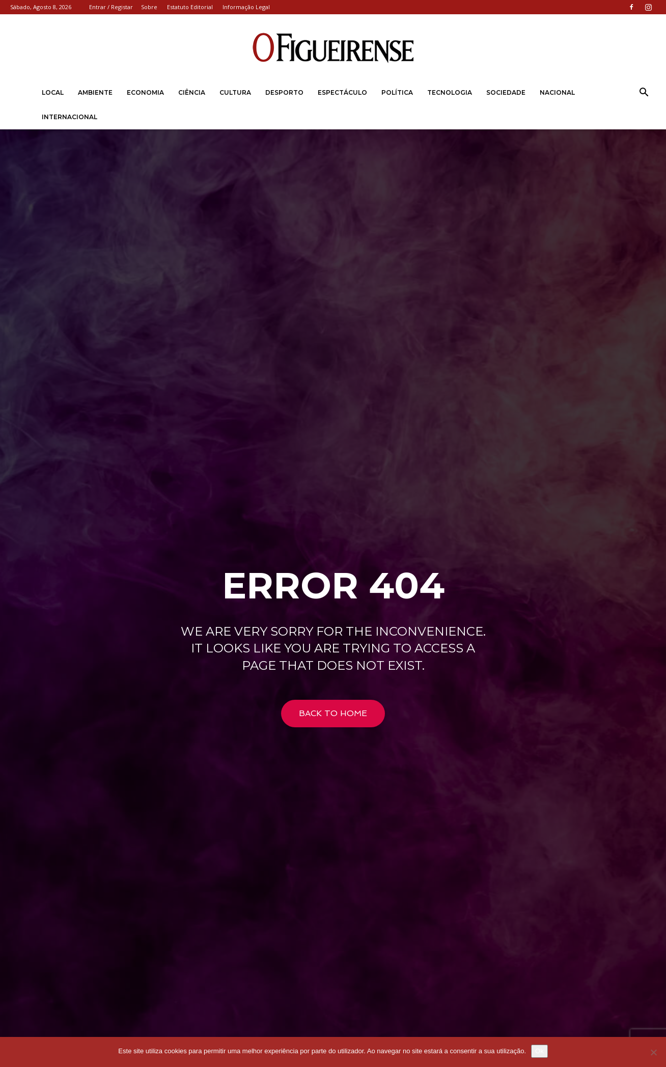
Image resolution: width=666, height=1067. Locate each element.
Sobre (149, 7)
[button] (643, 93)
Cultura (235, 92)
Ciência (191, 92)
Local (53, 92)
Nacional (557, 92)
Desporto (284, 92)
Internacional (69, 117)
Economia (145, 92)
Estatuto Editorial (190, 7)
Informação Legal (246, 7)
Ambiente (95, 92)
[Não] (653, 1052)
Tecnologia (449, 92)
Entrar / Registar (111, 7)
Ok (539, 1051)
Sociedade (505, 92)
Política (397, 92)
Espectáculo (342, 92)
